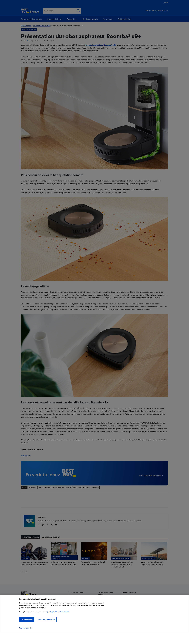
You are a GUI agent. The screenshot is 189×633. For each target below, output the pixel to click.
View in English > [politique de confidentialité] (26, 628)
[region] (94, 614)
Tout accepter (26, 620)
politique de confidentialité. (58, 612)
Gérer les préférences (46, 620)
